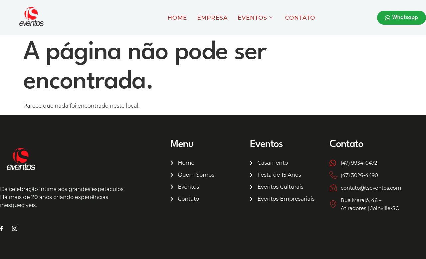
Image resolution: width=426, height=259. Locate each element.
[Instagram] (15, 229)
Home (177, 17)
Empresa (212, 17)
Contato (300, 17)
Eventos (255, 18)
